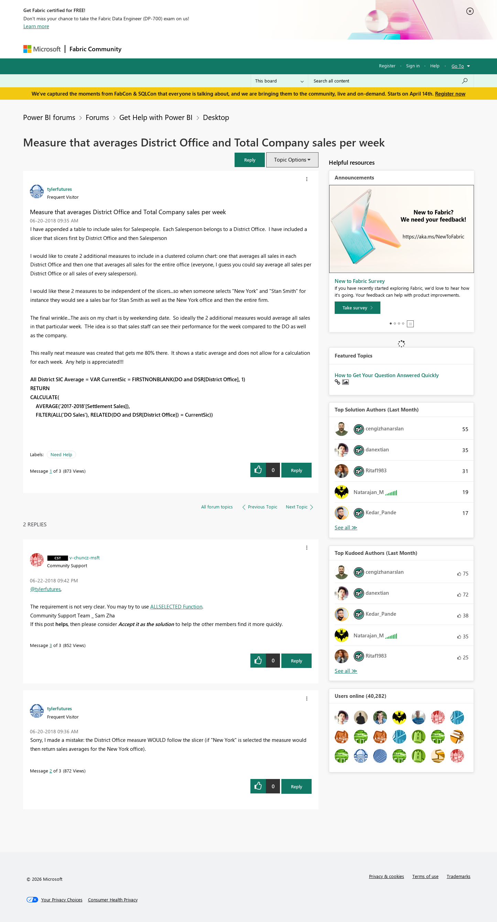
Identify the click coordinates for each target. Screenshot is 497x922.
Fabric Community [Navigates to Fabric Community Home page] (95, 49)
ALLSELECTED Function (176, 606)
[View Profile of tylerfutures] (59, 188)
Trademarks (459, 876)
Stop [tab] (410, 323)
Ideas (195, 49)
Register (387, 65)
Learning (283, 49)
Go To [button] (458, 66)
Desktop (216, 117)
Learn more (36, 26)
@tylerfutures (45, 588)
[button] (250, 160)
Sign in (413, 65)
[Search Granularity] (279, 80)
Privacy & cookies (386, 876)
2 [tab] (394, 323)
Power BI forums (49, 117)
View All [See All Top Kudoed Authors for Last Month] (346, 671)
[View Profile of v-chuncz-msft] (84, 557)
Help (435, 65)
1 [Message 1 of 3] (51, 471)
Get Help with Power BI (156, 117)
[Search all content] (391, 80)
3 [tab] (399, 323)
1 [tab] (390, 323)
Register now (450, 93)
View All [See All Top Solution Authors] (346, 527)
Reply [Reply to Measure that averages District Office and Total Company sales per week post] (296, 470)
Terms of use (425, 876)
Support (312, 49)
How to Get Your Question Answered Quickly (387, 375)
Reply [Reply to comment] (296, 660)
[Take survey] (357, 307)
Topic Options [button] (290, 159)
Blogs (256, 49)
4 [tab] (403, 323)
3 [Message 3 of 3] (51, 645)
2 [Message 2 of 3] (51, 770)
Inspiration (167, 49)
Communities (226, 49)
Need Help (61, 454)
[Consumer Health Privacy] (113, 899)
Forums (137, 49)
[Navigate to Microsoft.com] (42, 49)
